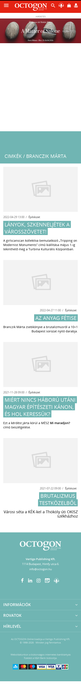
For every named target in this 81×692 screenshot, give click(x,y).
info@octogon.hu (40, 569)
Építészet (34, 217)
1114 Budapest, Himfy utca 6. (40, 564)
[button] (53, 7)
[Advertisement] (40, 89)
